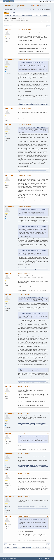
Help (39, 558)
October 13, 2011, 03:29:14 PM (23, 294)
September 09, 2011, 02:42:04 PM (24, 175)
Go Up (5, 544)
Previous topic (40, 21)
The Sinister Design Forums (15, 5)
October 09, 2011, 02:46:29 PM (23, 273)
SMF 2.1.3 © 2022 (6, 558)
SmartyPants (10, 59)
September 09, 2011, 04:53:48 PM (24, 206)
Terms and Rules (44, 558)
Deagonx (8, 29)
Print (48, 25)
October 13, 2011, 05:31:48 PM (23, 473)
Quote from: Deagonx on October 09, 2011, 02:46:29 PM (31, 297)
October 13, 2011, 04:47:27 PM (23, 433)
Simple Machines (13, 558)
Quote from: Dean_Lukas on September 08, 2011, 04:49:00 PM (33, 127)
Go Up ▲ (49, 558)
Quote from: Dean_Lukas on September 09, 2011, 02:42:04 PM (33, 209)
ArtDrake (8, 473)
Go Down (6, 25)
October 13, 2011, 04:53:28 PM (23, 453)
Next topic (47, 21)
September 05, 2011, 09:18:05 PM (24, 29)
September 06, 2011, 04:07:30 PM (24, 59)
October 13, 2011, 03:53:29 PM (23, 386)
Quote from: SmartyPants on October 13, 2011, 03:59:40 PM (32, 436)
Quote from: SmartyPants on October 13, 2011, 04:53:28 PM (32, 519)
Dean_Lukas (9, 108)
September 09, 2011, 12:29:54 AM (24, 124)
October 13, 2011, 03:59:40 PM (23, 413)
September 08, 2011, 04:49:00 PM (24, 108)
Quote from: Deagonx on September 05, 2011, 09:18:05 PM (32, 62)
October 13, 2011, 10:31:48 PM (23, 516)
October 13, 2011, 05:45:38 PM (23, 496)
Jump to (31, 550)
